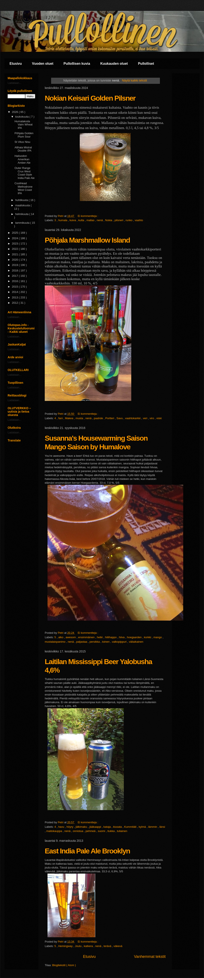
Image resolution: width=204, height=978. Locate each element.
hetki (100, 637)
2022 (15, 248)
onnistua (78, 831)
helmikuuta (22, 214)
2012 (15, 302)
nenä (100, 220)
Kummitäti (130, 826)
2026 (15, 112)
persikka (95, 641)
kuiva (73, 220)
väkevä (118, 946)
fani (61, 418)
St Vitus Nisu (22, 141)
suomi (102, 831)
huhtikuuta (22, 200)
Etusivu (16, 63)
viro (152, 418)
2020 (15, 259)
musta (79, 418)
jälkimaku (81, 826)
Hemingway (66, 946)
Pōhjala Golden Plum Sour (23, 135)
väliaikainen (136, 641)
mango (158, 637)
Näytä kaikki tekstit (134, 80)
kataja (107, 826)
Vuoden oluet (42, 63)
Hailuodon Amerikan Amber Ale (22, 159)
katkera (89, 946)
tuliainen (122, 831)
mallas (91, 220)
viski (159, 418)
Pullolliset (146, 63)
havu (61, 826)
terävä (108, 946)
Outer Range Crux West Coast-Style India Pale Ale (24, 173)
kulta (81, 220)
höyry (70, 826)
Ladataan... (14, 82)
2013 (15, 297)
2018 (15, 270)
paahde (99, 418)
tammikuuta (22, 222)
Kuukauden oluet (114, 63)
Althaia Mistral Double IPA (23, 149)
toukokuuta (22, 116)
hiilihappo (111, 637)
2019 (15, 265)
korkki (148, 637)
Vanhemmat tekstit (150, 956)
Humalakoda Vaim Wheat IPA (23, 124)
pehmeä (90, 831)
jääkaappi (95, 826)
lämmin (153, 826)
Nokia (109, 220)
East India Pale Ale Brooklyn (87, 851)
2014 (15, 292)
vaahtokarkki (133, 418)
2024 (15, 238)
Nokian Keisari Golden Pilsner (90, 98)
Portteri (110, 418)
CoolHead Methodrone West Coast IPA (23, 188)
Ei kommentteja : (88, 216)
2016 (15, 281)
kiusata (118, 826)
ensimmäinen (86, 637)
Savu (119, 418)
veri (145, 418)
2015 (15, 286)
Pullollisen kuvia (77, 63)
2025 (15, 232)
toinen (106, 641)
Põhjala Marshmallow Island (87, 240)
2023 (15, 243)
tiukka (112, 831)
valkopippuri (119, 641)
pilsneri (119, 220)
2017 (15, 275)
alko (61, 637)
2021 (15, 254)
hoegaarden (134, 637)
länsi (162, 826)
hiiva (122, 637)
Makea (69, 418)
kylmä (143, 826)
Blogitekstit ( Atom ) (64, 965)
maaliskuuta (23, 205)
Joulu (78, 946)
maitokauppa (54, 831)
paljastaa (82, 641)
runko (129, 220)
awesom (71, 637)
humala (63, 220)
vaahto (139, 220)
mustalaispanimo (55, 641)
